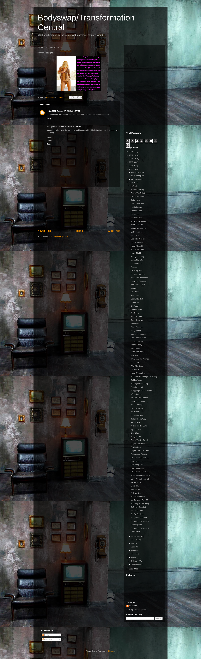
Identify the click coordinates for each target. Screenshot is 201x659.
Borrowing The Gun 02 (140, 528)
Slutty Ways (135, 235)
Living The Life (137, 260)
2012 (131, 569)
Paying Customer (138, 443)
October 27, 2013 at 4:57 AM (68, 111)
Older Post (114, 230)
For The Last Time (138, 274)
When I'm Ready (137, 189)
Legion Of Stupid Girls (140, 451)
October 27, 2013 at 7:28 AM (69, 126)
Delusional (135, 214)
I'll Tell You (135, 302)
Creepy (134, 267)
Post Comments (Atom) (58, 236)
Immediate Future (138, 285)
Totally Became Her (139, 228)
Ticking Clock (136, 489)
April (133, 554)
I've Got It (134, 313)
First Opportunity (137, 468)
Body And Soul (137, 415)
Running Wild (136, 525)
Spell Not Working (138, 239)
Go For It (134, 182)
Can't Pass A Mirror (138, 338)
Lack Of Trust (136, 211)
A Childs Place (137, 218)
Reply (48, 118)
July (133, 543)
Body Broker (136, 331)
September (136, 536)
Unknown (133, 606)
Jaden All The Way (138, 419)
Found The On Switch (139, 440)
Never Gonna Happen (139, 373)
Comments (47, 639)
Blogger (111, 651)
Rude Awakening (137, 352)
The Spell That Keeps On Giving (144, 377)
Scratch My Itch (137, 341)
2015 (131, 162)
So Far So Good (137, 514)
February (135, 561)
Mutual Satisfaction (138, 334)
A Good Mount (136, 295)
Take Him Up (136, 482)
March (134, 557)
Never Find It (136, 253)
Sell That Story (137, 511)
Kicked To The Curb (139, 426)
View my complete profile (136, 609)
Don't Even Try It (137, 204)
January (134, 564)
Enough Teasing (137, 256)
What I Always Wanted (140, 359)
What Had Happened (139, 278)
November (135, 176)
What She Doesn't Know (140, 475)
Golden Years (136, 380)
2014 (131, 166)
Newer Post (44, 230)
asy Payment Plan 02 (139, 500)
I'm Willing (135, 412)
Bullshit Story (136, 264)
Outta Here (135, 200)
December (135, 172)
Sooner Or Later (137, 249)
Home (79, 230)
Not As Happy (136, 345)
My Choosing (136, 429)
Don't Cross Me (137, 320)
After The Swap (137, 366)
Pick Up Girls (136, 493)
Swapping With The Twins (141, 391)
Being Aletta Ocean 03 (140, 458)
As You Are (135, 422)
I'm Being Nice (136, 271)
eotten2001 (51, 111)
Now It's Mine (136, 317)
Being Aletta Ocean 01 (140, 479)
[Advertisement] (79, 208)
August (134, 540)
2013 (131, 169)
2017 (131, 155)
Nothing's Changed (138, 281)
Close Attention (137, 327)
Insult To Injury (137, 225)
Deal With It (135, 532)
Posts (45, 635)
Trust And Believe (138, 496)
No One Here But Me (139, 398)
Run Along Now (137, 465)
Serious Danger (137, 408)
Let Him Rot (135, 369)
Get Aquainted (136, 232)
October (134, 179)
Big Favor (135, 306)
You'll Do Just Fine (138, 221)
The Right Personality (139, 383)
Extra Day (135, 486)
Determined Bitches (139, 454)
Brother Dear (136, 447)
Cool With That (137, 299)
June (133, 547)
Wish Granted (136, 394)
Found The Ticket (138, 193)
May (133, 550)
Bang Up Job (136, 437)
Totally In (134, 288)
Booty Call (135, 362)
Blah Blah (135, 433)
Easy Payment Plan (139, 518)
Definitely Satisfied (138, 507)
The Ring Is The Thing (140, 503)
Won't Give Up (136, 405)
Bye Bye (134, 355)
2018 (131, 152)
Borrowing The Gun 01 (140, 521)
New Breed (135, 348)
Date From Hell (137, 387)
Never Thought (137, 246)
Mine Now (135, 324)
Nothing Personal (138, 401)
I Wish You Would (138, 196)
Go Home (135, 292)
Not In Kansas (136, 207)
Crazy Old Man (137, 461)
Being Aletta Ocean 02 (140, 472)
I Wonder (134, 186)
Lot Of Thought (137, 242)
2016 (131, 159)
